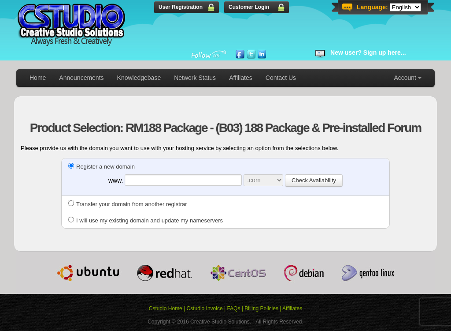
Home (38, 77)
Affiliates (240, 77)
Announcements (81, 77)
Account (405, 77)
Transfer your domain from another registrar (127, 204)
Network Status (195, 77)
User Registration (181, 7)
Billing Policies (261, 308)
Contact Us (281, 77)
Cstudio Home (165, 308)
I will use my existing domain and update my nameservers (145, 220)
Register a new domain (101, 166)
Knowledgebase (139, 77)
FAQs (233, 308)
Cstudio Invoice (205, 308)
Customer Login (249, 7)
